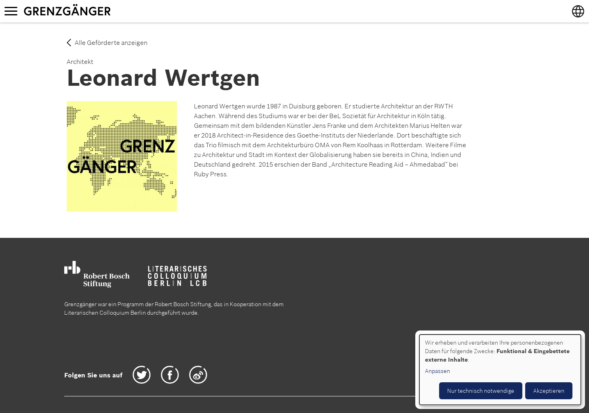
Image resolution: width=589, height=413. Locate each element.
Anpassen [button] (437, 371)
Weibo (198, 375)
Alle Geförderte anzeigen (111, 42)
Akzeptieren (548, 390)
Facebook (170, 375)
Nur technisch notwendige (480, 390)
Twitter (142, 375)
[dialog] (500, 370)
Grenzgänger (92, 11)
